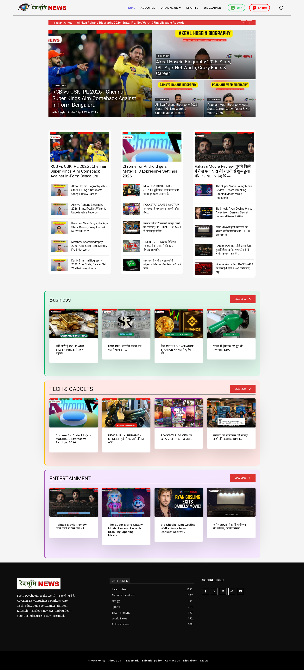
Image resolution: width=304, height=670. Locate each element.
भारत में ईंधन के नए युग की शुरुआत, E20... (228, 347)
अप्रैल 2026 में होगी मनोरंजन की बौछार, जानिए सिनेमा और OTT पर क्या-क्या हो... (233, 231)
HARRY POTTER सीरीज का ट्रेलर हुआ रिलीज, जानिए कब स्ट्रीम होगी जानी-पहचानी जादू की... (233, 249)
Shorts (259, 8)
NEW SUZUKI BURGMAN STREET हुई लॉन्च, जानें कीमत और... (125, 438)
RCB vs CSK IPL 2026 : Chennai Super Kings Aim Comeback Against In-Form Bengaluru (78, 171)
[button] (281, 7)
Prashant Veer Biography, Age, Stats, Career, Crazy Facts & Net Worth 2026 (90, 227)
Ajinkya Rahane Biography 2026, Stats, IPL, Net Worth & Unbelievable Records (134, 22)
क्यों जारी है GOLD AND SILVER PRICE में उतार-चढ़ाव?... (70, 349)
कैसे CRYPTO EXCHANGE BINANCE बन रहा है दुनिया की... (177, 349)
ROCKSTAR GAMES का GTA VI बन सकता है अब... (176, 436)
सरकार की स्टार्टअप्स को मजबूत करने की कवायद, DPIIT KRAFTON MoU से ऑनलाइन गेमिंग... (162, 227)
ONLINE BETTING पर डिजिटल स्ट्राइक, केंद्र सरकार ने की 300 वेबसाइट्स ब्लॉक (159, 245)
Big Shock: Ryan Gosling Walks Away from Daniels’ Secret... (178, 528)
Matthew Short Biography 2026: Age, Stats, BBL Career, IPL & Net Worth (89, 245)
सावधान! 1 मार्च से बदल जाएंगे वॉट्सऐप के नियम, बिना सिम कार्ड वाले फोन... (162, 264)
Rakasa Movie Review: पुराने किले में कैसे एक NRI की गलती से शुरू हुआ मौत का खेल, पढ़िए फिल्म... (223, 171)
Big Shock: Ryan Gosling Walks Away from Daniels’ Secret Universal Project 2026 (234, 212)
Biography (163, 56)
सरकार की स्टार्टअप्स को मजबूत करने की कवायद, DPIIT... (230, 436)
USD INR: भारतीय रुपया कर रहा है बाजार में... (124, 347)
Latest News (60, 86)
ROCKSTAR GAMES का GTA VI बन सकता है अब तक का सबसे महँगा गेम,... (161, 208)
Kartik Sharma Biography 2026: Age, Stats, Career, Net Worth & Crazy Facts (88, 264)
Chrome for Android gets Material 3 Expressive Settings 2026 (150, 171)
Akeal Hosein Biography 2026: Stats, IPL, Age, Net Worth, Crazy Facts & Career (89, 190)
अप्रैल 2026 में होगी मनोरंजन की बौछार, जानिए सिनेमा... (229, 526)
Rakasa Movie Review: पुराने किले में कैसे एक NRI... (72, 526)
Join (236, 8)
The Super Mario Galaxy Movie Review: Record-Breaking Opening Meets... (125, 530)
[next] (249, 22)
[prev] (243, 22)
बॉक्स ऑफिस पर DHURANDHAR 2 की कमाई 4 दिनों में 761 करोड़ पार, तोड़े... (234, 268)
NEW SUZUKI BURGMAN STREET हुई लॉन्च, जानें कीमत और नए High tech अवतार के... (161, 190)
